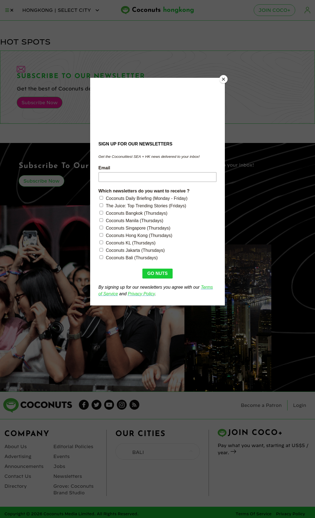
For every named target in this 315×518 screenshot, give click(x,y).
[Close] (223, 79)
